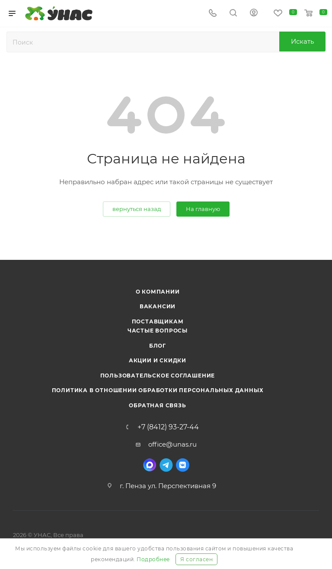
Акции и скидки (157, 360)
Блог (157, 345)
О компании (158, 291)
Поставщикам (158, 321)
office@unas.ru (172, 444)
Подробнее (153, 559)
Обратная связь (157, 405)
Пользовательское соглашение (157, 375)
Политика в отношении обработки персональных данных (158, 390)
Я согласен (196, 559)
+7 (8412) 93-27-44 (168, 427)
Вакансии (158, 306)
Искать (302, 41)
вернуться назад (136, 208)
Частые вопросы (158, 330)
